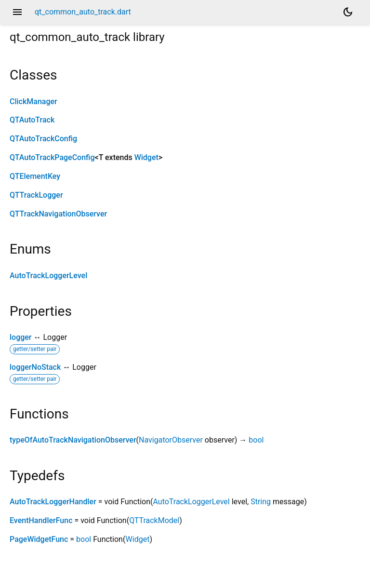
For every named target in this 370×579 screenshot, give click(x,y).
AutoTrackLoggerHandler (53, 501)
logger (21, 337)
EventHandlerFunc (41, 520)
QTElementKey (35, 176)
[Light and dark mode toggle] (348, 12)
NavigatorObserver (171, 439)
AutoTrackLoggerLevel (48, 275)
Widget (146, 157)
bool (256, 439)
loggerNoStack (35, 367)
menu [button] (17, 12)
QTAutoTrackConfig (43, 138)
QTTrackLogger (36, 195)
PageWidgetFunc (39, 539)
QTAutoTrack (32, 119)
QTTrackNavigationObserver (58, 213)
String (261, 501)
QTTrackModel (154, 520)
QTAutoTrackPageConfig (52, 157)
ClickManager (33, 101)
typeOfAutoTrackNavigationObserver (73, 439)
